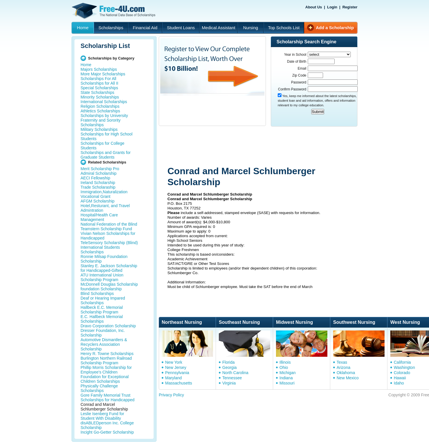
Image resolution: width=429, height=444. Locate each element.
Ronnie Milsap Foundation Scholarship (104, 258)
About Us (313, 7)
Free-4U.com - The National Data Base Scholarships (114, 11)
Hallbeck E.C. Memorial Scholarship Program (102, 309)
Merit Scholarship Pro (100, 168)
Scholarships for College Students (102, 145)
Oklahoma (346, 372)
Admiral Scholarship (99, 173)
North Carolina (235, 372)
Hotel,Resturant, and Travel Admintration (105, 208)
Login (332, 7)
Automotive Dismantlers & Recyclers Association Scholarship (104, 344)
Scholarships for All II (99, 83)
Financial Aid (145, 27)
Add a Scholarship (335, 27)
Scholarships (110, 27)
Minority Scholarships (100, 97)
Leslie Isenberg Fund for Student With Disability (102, 416)
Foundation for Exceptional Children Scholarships (105, 379)
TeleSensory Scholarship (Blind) (109, 242)
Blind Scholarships (97, 293)
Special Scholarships (99, 88)
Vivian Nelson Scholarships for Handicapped (108, 235)
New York (173, 362)
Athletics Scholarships (100, 111)
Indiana (286, 378)
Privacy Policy (171, 395)
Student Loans (181, 27)
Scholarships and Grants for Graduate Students (106, 154)
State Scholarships (97, 92)
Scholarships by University (104, 115)
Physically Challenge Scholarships (99, 388)
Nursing (250, 27)
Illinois (285, 362)
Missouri (286, 383)
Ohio (283, 367)
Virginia (229, 383)
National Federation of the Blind (109, 224)
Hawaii (400, 378)
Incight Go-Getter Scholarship (107, 432)
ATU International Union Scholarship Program (102, 277)
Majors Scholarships (99, 69)
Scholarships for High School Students (107, 136)
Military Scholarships (99, 129)
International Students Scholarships (100, 249)
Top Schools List (283, 27)
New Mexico (348, 378)
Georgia (229, 367)
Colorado (402, 372)
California (402, 362)
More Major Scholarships (103, 74)
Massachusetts (178, 383)
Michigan (287, 372)
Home (82, 27)
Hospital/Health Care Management (99, 217)
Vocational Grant (96, 196)
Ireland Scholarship (98, 182)
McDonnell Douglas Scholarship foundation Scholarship (109, 286)
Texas (342, 362)
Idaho (399, 383)
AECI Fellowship (95, 178)
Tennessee (232, 378)
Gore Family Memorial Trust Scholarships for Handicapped (108, 397)
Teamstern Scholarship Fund (106, 228)
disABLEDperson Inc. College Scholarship (107, 425)
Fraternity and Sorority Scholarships (101, 122)
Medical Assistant (218, 27)
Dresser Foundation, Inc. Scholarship (103, 332)
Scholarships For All (98, 78)
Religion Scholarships (100, 106)
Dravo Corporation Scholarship (108, 326)
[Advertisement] (268, 147)
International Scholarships (104, 101)
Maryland (173, 378)
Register (349, 7)
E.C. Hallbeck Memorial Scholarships (102, 319)
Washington (404, 367)
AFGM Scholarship (97, 201)
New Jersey (175, 367)
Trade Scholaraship (98, 187)
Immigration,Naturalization (104, 192)
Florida (228, 362)
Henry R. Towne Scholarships (107, 353)
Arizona (343, 367)
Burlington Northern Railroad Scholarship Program (106, 360)
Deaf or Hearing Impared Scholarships (103, 300)
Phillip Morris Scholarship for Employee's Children (106, 369)
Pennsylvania (177, 372)
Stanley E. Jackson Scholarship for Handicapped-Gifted (109, 268)
